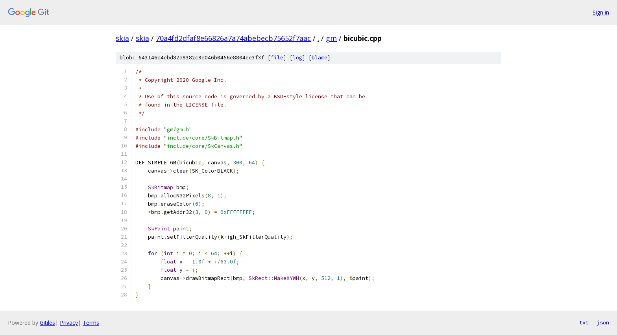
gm (331, 38)
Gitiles (47, 322)
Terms (91, 322)
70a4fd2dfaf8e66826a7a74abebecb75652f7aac (233, 38)
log (297, 57)
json (603, 322)
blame (319, 57)
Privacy (69, 322)
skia (122, 38)
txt (584, 322)
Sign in (601, 12)
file (277, 57)
